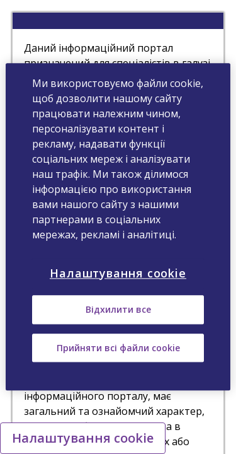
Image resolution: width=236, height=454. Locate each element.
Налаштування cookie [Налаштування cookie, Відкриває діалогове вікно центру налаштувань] (118, 273)
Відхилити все (118, 310)
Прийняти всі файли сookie (118, 348)
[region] (118, 226)
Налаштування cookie (83, 437)
